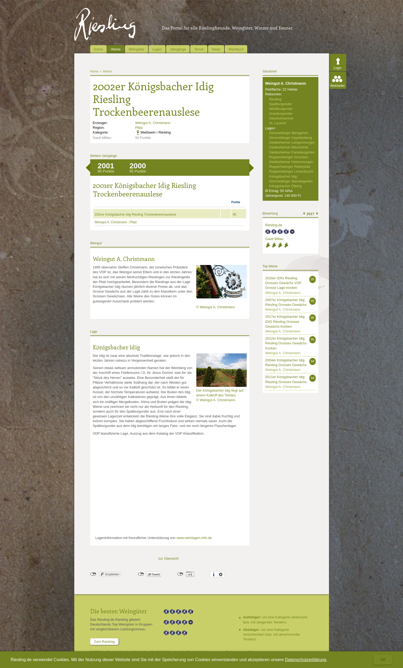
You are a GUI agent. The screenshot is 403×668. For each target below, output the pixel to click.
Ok (383, 659)
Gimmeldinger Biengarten (288, 133)
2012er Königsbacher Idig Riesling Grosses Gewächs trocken (286, 343)
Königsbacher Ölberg (285, 186)
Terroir (199, 49)
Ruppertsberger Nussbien (289, 157)
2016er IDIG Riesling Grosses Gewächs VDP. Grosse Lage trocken (283, 283)
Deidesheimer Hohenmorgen (291, 162)
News (216, 49)
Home (98, 49)
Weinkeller (337, 86)
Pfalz (139, 128)
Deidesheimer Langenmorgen (292, 142)
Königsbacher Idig (116, 347)
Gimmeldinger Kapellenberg (290, 138)
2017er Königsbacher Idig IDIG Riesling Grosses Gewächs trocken (285, 321)
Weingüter (136, 49)
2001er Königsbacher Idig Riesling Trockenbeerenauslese (135, 214)
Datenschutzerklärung (305, 659)
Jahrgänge (178, 49)
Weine (116, 49)
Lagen (157, 49)
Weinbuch (236, 49)
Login (337, 68)
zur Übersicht (168, 558)
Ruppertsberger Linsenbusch (291, 171)
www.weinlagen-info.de (194, 538)
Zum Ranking (104, 642)
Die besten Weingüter (118, 611)
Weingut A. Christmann (153, 123)
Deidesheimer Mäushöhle (288, 147)
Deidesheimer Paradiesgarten (292, 152)
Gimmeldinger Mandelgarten (291, 181)
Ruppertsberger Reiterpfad (289, 167)
